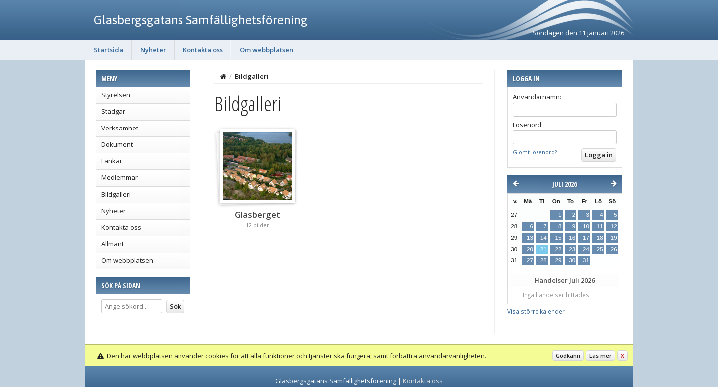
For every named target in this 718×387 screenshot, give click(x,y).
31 (586, 260)
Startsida (108, 49)
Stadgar (113, 111)
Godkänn (568, 355)
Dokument (117, 144)
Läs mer (600, 355)
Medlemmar (119, 177)
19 (614, 238)
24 (586, 249)
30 (572, 260)
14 (543, 238)
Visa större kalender (536, 311)
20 (530, 249)
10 (586, 226)
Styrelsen (115, 94)
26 (614, 249)
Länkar (111, 160)
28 (543, 260)
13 (530, 238)
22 (558, 249)
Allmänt (112, 243)
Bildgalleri (116, 194)
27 (530, 260)
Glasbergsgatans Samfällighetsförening (201, 20)
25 (600, 249)
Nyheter (153, 49)
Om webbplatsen (266, 49)
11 (600, 226)
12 (614, 226)
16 (572, 238)
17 (586, 238)
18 (600, 238)
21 (543, 249)
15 (558, 238)
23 (572, 249)
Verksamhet (119, 128)
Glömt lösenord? (535, 152)
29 (558, 260)
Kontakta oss (203, 49)
